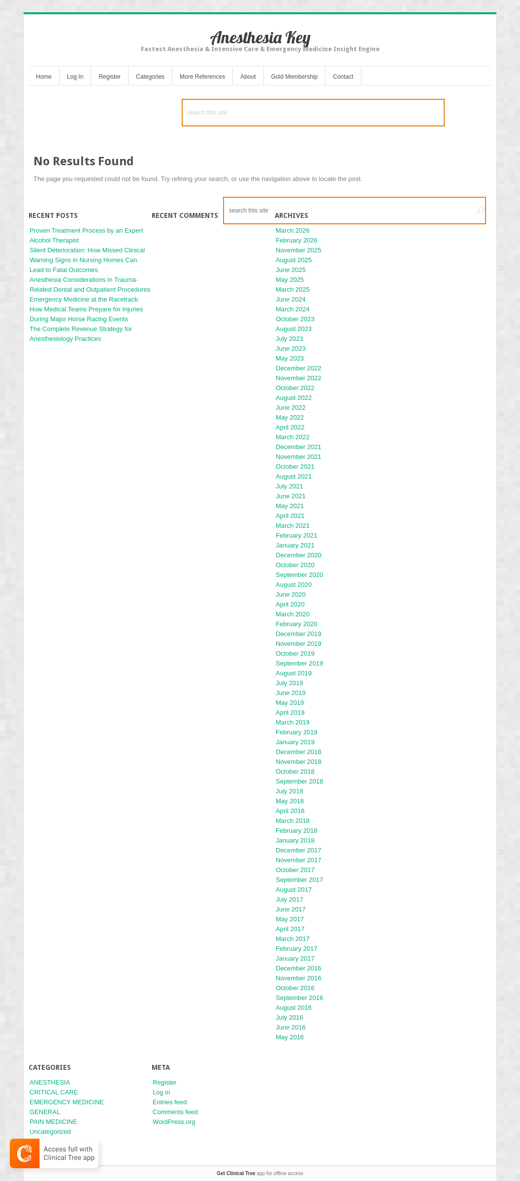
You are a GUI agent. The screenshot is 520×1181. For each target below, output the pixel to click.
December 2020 (299, 555)
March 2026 (293, 230)
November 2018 (299, 761)
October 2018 (295, 771)
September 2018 (299, 781)
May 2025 (290, 279)
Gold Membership (294, 76)
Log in (161, 1092)
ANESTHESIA (50, 1082)
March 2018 (293, 820)
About (248, 76)
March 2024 (293, 309)
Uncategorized (50, 1131)
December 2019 (299, 633)
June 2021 (291, 496)
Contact (343, 76)
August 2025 (294, 260)
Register (109, 76)
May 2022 (290, 417)
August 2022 (294, 397)
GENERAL (45, 1112)
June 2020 (291, 594)
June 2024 (291, 299)
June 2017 (291, 909)
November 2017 (299, 860)
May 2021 (290, 506)
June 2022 (291, 407)
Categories (150, 76)
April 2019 (290, 712)
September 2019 (299, 663)
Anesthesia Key (260, 37)
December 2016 (299, 968)
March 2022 (293, 437)
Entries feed (170, 1102)
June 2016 (291, 1027)
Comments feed (175, 1112)
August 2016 (294, 1007)
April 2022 (290, 427)
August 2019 (294, 673)
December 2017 (299, 850)
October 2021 (295, 466)
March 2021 (293, 525)
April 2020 (290, 604)
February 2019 (297, 732)
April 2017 (290, 929)
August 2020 (294, 584)
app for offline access (260, 1173)
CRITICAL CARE (54, 1092)
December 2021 (299, 447)
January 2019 (295, 742)
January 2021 (295, 545)
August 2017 (294, 889)
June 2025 (291, 269)
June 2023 (291, 348)
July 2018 (289, 791)
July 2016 (289, 1017)
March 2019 (293, 722)
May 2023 (290, 358)
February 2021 (297, 535)
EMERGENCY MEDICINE (67, 1102)
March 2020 (293, 614)
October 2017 (295, 870)
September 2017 (299, 879)
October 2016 (295, 988)
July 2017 (289, 899)
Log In (75, 76)
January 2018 (295, 840)
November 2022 (299, 378)
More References (202, 76)
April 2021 (290, 515)
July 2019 (289, 683)
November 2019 (299, 643)
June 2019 (291, 692)
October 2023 (295, 319)
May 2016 (290, 1037)
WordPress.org (174, 1121)
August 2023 (294, 329)
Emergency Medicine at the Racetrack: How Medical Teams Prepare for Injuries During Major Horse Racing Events (86, 309)
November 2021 (299, 456)
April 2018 (290, 811)
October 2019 (295, 653)
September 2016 (299, 997)
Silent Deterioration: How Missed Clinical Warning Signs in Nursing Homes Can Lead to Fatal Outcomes (87, 259)
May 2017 (290, 919)
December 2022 (299, 368)
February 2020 (297, 624)
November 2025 (299, 250)
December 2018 (299, 752)
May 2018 (290, 801)
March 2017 (293, 938)
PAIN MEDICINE (53, 1121)
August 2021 (294, 476)
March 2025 (293, 289)
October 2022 (295, 388)
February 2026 (297, 240)
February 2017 (297, 948)
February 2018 (297, 830)
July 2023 (289, 338)
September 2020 (299, 574)
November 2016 (299, 978)
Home (44, 76)
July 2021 (289, 486)
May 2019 (290, 702)
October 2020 (295, 565)
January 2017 (295, 958)
